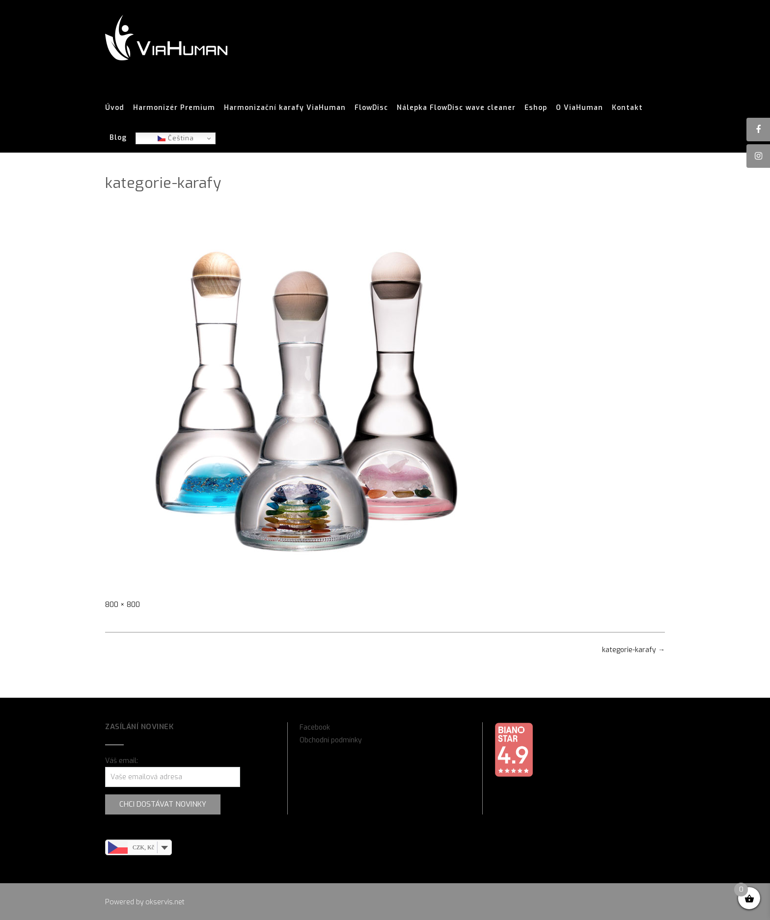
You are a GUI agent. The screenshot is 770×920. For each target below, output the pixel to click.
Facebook (315, 727)
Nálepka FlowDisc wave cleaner (456, 108)
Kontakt (627, 108)
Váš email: (121, 760)
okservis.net (165, 902)
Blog (118, 138)
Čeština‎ (176, 138)
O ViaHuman (579, 108)
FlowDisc (371, 108)
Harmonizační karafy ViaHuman (285, 108)
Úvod (114, 108)
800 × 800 (122, 604)
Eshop (535, 108)
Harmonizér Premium (174, 108)
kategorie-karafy (633, 650)
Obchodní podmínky (331, 740)
